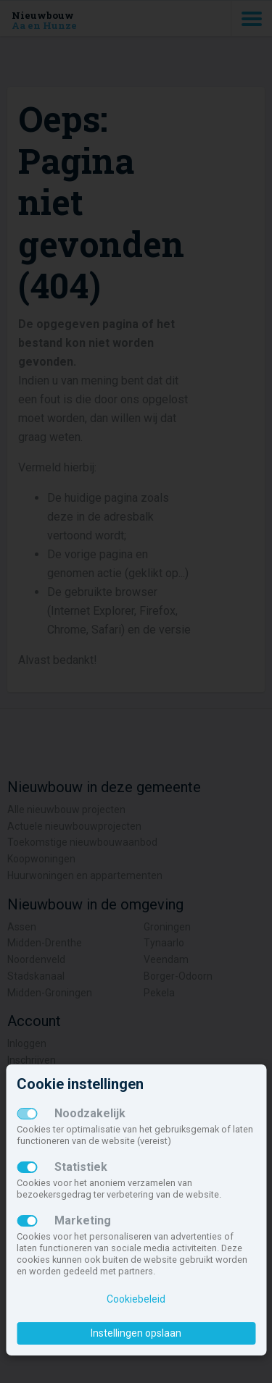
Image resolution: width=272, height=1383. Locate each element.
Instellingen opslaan (136, 1333)
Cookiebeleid (136, 1299)
